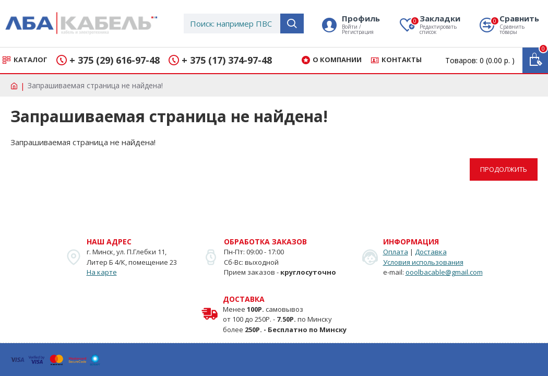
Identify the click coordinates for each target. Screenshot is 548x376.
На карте (102, 272)
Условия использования (423, 262)
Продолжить (503, 169)
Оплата (395, 251)
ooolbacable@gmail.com (444, 272)
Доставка (431, 251)
